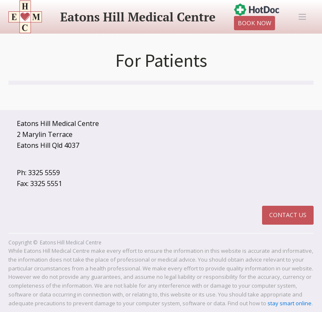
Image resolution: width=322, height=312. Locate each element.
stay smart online (289, 303)
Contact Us (287, 215)
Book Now (254, 23)
